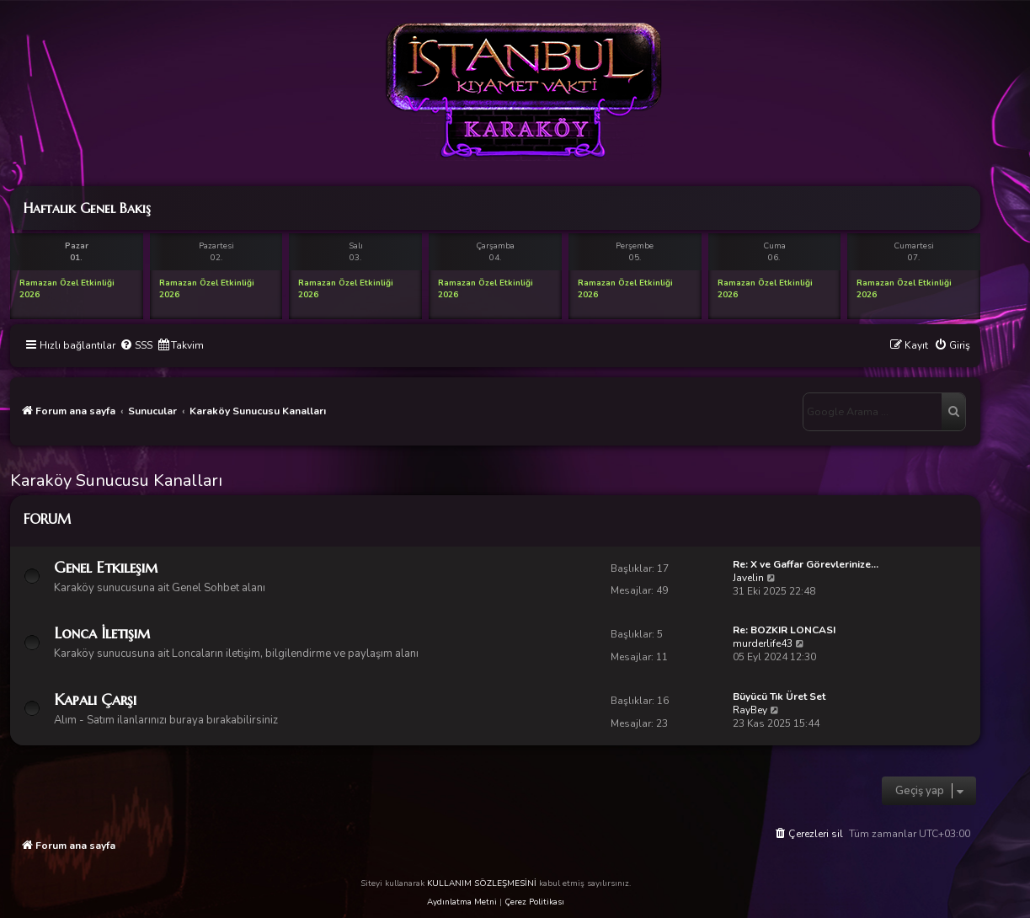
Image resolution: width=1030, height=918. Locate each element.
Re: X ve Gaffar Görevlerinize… (805, 564)
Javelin (748, 577)
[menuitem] (136, 345)
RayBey (750, 710)
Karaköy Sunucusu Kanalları (116, 480)
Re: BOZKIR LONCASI (784, 630)
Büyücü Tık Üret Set (779, 696)
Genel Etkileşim (105, 567)
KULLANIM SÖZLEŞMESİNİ (481, 883)
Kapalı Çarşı (95, 699)
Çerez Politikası (534, 902)
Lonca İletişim (102, 633)
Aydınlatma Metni (462, 902)
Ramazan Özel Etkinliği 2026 (67, 289)
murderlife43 (763, 643)
